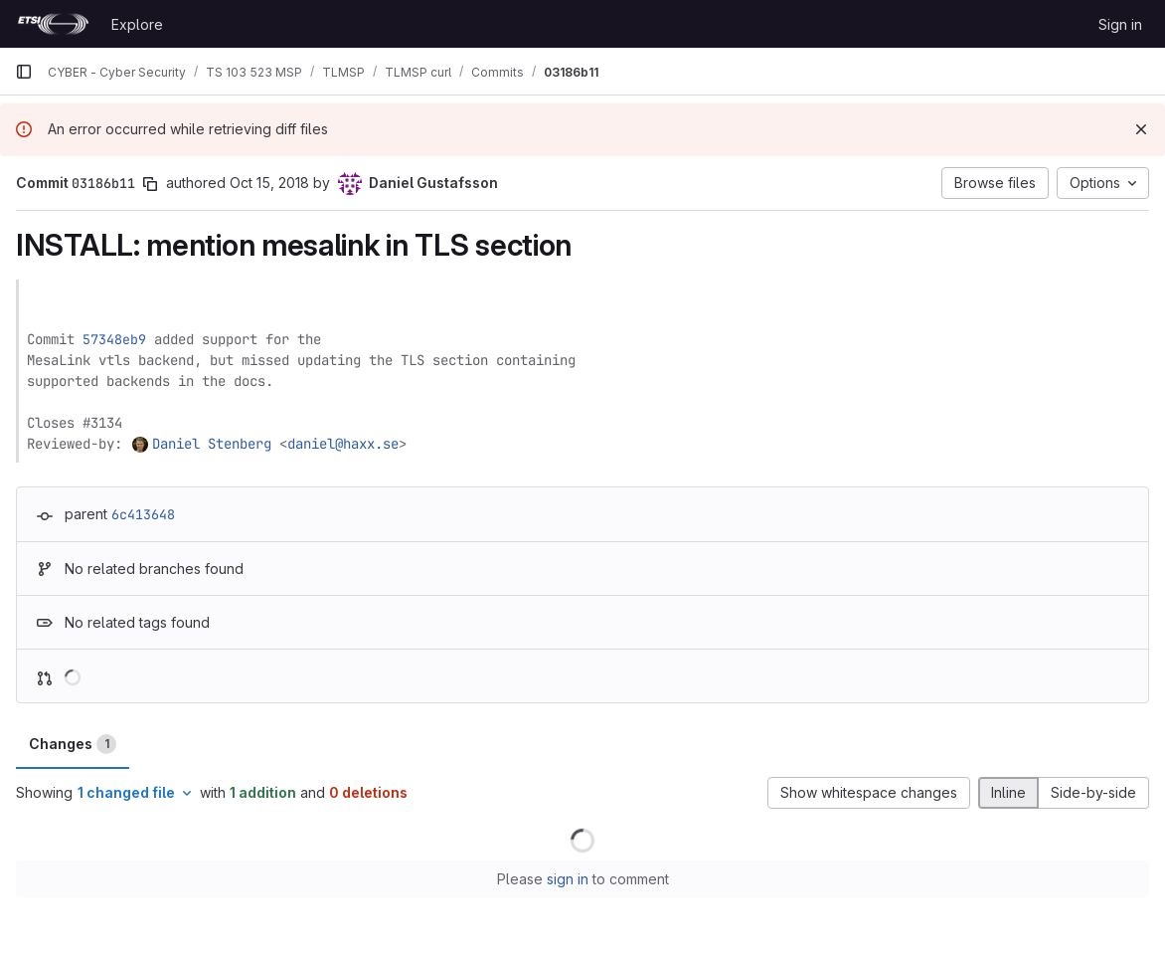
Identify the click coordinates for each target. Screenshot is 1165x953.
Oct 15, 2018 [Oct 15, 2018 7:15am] (269, 182)
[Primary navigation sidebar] (24, 72)
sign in (567, 878)
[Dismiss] (1141, 129)
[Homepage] (53, 24)
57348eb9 (114, 339)
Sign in (1120, 24)
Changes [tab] (72, 744)
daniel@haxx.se (343, 444)
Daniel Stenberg (211, 444)
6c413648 (143, 514)
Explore (137, 24)
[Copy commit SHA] (150, 184)
